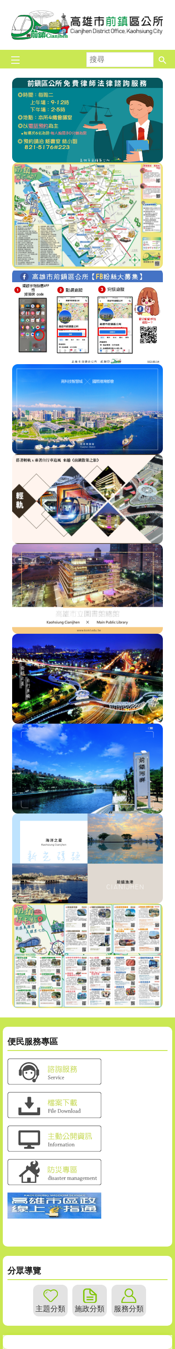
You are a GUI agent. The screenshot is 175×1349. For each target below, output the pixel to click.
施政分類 (90, 1309)
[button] (162, 59)
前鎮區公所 (88, 25)
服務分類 (129, 1309)
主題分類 (50, 1309)
